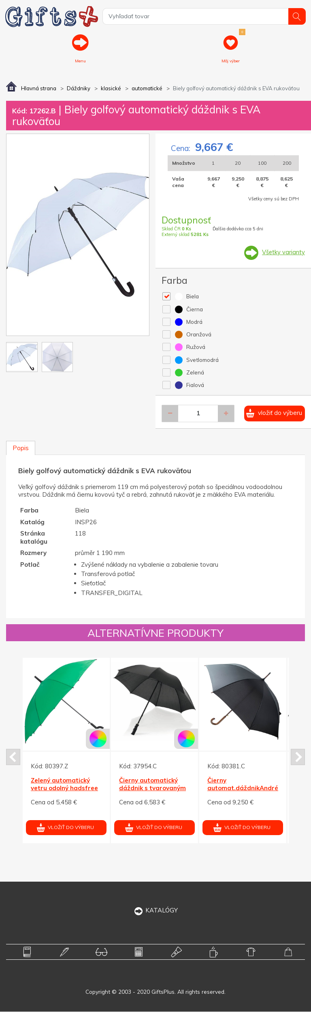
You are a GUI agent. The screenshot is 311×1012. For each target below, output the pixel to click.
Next (298, 757)
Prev (13, 757)
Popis (21, 449)
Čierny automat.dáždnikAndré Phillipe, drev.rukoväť (242, 788)
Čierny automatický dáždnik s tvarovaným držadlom (152, 788)
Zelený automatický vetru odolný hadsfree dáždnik (64, 788)
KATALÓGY (155, 910)
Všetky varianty (283, 253)
